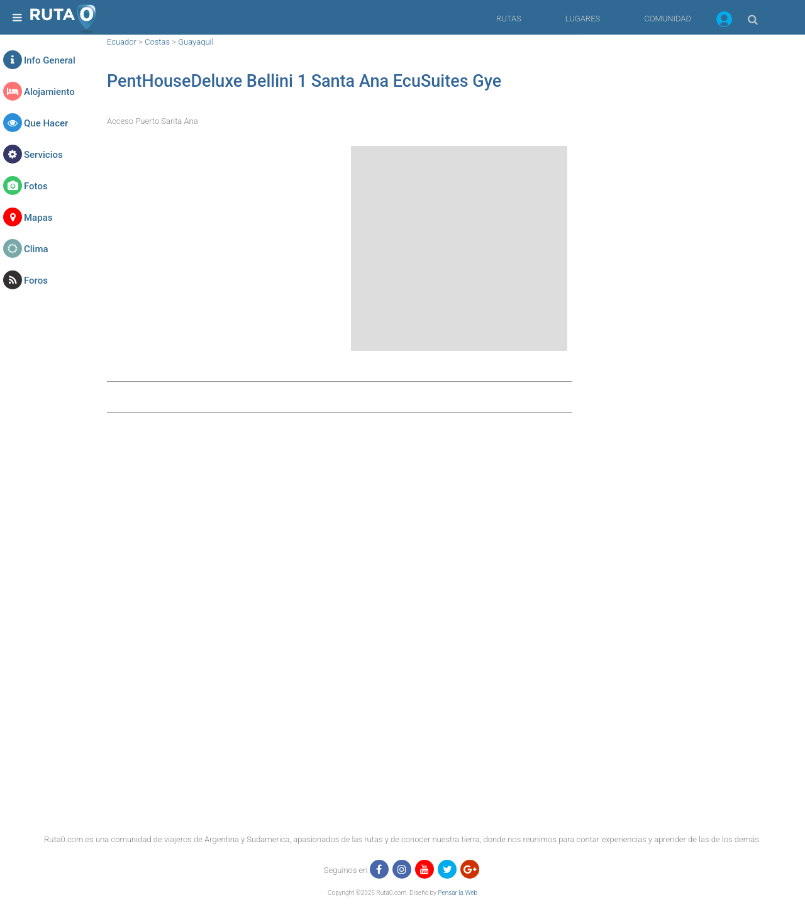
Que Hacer (46, 123)
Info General (49, 60)
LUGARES (582, 18)
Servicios (43, 154)
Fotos (36, 186)
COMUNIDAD (667, 18)
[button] (724, 21)
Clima (36, 249)
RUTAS (508, 18)
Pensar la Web (457, 892)
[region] (679, 223)
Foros (36, 280)
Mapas (38, 217)
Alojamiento (49, 91)
